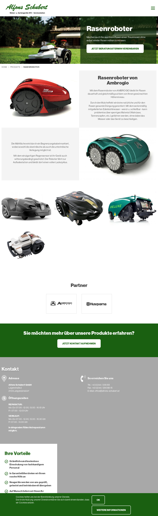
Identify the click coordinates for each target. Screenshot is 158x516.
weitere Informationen (111, 511)
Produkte (15, 67)
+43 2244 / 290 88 (101, 384)
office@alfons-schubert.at (107, 390)
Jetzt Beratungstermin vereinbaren (115, 48)
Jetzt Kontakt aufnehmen (79, 343)
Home (4, 67)
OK (98, 501)
